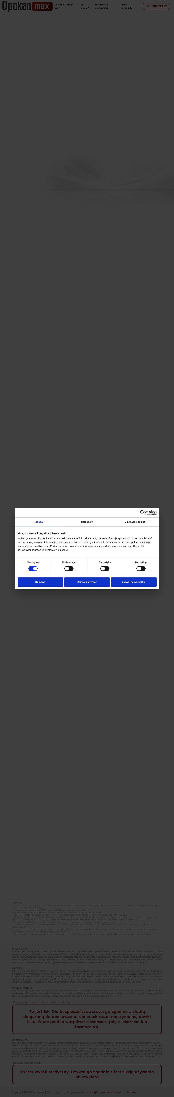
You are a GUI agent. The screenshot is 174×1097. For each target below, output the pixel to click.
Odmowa (40, 582)
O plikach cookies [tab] (135, 521)
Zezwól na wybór (87, 582)
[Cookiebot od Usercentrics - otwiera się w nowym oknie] (143, 512)
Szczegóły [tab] (87, 521)
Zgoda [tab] (39, 521)
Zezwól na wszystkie (133, 582)
